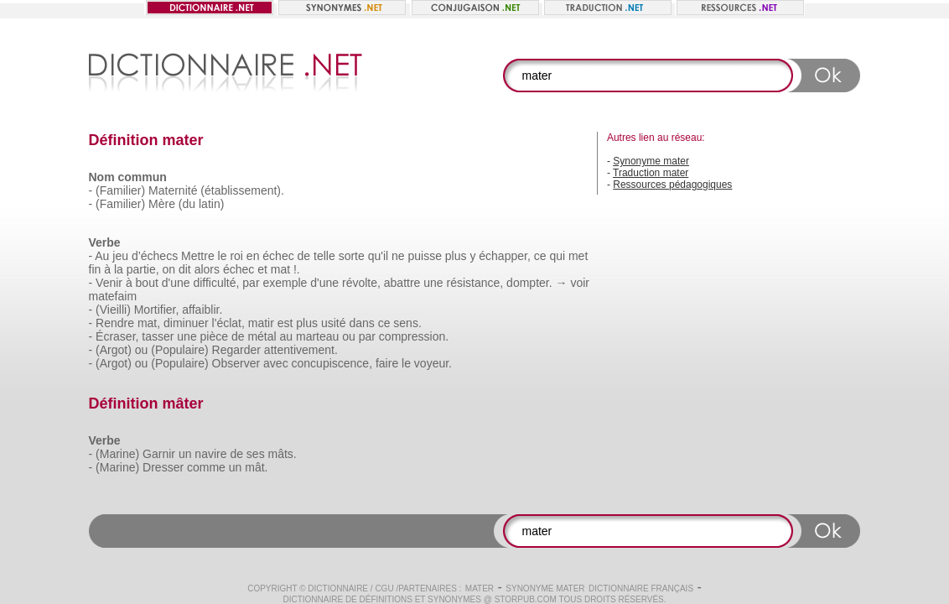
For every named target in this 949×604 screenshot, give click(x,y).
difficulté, (216, 282)
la (118, 269)
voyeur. (433, 363)
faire (387, 363)
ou (348, 336)
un (185, 454)
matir (261, 323)
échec (277, 256)
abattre (402, 282)
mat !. (285, 269)
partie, (143, 269)
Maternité (172, 190)
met (578, 256)
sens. (407, 323)
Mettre (198, 256)
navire (210, 454)
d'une (176, 282)
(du (187, 204)
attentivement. (301, 350)
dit (185, 269)
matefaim (113, 296)
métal (261, 336)
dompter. (529, 282)
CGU (384, 588)
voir (579, 282)
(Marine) (117, 454)
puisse (424, 256)
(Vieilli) (113, 309)
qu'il (378, 256)
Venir (109, 282)
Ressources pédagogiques (672, 184)
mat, (148, 323)
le (222, 256)
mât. (256, 467)
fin (95, 269)
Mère (161, 204)
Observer (236, 363)
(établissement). (242, 190)
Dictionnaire (338, 588)
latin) (211, 204)
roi (236, 256)
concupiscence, (332, 363)
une (433, 282)
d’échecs (155, 256)
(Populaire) (179, 350)
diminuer (186, 323)
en (253, 256)
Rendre (115, 323)
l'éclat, (228, 323)
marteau (317, 336)
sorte (352, 256)
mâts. (282, 454)
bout (147, 282)
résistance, (475, 282)
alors (207, 269)
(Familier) (120, 190)
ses (255, 454)
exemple (284, 282)
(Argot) (114, 350)
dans (361, 323)
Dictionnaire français (641, 588)
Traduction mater (650, 173)
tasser (158, 336)
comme (206, 467)
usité (333, 323)
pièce (214, 336)
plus (456, 256)
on (168, 269)
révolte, (361, 282)
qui (557, 256)
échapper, (505, 256)
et (262, 269)
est (285, 323)
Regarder (236, 350)
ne (398, 256)
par (250, 282)
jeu (120, 256)
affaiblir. (202, 309)
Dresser (163, 467)
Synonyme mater (651, 161)
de (304, 256)
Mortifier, (156, 309)
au (286, 336)
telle (324, 256)
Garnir (159, 454)
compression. (414, 336)
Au (102, 256)
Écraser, (117, 336)
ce (540, 256)
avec (275, 363)
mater (479, 588)
